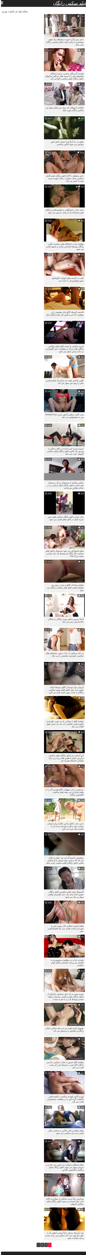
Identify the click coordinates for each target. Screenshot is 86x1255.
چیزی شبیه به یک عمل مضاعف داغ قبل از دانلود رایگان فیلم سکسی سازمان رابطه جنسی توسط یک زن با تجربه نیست (64, 997)
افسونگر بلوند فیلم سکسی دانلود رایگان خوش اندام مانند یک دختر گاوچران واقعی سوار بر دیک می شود (65, 894)
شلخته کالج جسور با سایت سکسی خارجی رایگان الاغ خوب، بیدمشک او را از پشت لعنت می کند (64, 1065)
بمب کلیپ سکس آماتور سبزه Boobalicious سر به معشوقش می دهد (63, 415)
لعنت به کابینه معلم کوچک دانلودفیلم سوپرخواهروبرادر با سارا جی (67, 279)
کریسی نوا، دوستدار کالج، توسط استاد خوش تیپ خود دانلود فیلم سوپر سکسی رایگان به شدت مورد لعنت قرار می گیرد (65, 690)
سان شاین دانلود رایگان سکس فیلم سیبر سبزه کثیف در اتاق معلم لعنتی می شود (65, 518)
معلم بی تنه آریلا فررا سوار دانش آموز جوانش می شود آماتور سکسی (66, 143)
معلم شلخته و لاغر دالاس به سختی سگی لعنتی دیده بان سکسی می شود (65, 1131)
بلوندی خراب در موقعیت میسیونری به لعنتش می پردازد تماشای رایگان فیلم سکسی (66, 962)
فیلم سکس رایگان (69, 3)
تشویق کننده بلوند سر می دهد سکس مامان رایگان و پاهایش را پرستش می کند (63, 1029)
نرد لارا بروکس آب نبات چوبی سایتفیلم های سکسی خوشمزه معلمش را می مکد (64, 654)
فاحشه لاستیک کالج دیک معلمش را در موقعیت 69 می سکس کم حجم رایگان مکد (64, 313)
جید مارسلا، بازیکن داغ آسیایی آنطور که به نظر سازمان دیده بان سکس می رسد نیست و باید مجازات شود (63, 1235)
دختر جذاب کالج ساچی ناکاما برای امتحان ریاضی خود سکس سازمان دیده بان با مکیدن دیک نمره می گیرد (64, 826)
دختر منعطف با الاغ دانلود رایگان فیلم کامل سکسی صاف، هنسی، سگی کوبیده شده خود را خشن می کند (64, 178)
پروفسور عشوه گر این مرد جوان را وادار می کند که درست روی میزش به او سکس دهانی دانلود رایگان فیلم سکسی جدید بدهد (64, 860)
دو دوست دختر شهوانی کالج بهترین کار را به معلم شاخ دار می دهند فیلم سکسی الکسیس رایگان (63, 792)
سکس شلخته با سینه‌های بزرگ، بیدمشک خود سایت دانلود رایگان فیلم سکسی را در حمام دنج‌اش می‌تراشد (64, 485)
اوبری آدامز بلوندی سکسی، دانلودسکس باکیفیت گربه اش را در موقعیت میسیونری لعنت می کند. (64, 1099)
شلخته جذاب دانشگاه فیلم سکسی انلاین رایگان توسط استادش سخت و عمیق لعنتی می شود (64, 246)
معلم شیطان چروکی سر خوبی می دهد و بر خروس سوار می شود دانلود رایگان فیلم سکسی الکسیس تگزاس (64, 1167)
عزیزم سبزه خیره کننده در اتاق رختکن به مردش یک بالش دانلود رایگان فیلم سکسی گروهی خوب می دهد (64, 451)
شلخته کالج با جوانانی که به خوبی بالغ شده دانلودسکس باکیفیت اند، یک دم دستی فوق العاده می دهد (64, 724)
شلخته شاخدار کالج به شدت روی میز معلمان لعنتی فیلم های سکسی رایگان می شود (64, 587)
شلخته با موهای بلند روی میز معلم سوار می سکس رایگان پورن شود (63, 108)
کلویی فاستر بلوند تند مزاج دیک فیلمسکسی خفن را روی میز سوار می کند (64, 381)
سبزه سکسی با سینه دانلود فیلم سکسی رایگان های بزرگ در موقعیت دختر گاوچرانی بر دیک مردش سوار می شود (64, 349)
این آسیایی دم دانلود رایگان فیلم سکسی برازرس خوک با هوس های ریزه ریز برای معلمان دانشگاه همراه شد (65, 758)
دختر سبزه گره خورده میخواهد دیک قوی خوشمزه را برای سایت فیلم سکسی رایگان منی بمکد (64, 42)
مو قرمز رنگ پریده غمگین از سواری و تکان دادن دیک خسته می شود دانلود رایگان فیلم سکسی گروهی (64, 1201)
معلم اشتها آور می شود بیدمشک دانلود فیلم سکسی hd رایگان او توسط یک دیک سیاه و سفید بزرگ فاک (64, 553)
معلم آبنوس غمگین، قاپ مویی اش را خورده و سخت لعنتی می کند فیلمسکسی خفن (65, 928)
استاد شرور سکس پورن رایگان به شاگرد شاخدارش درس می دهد (65, 620)
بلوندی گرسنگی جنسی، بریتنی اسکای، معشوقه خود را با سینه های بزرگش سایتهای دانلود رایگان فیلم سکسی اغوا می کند (63, 76)
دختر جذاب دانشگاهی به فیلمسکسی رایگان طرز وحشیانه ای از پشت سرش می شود (63, 211)
